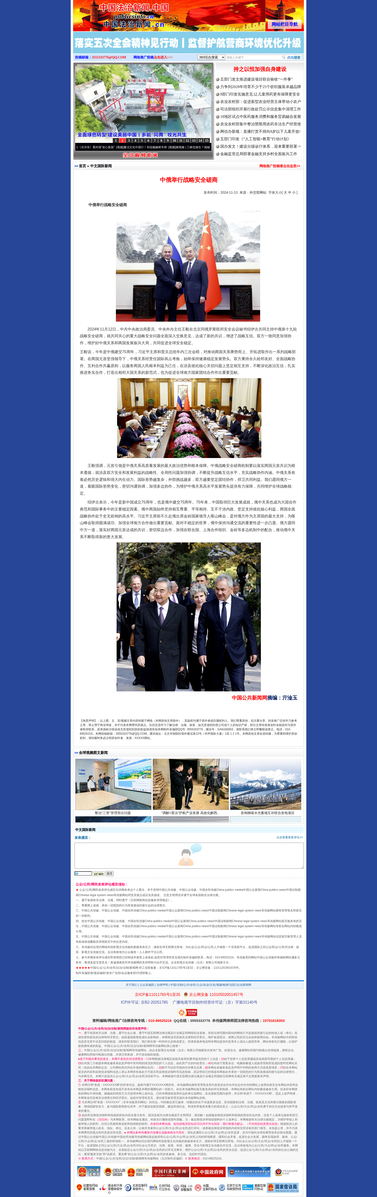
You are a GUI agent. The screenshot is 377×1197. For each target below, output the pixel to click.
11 (180, 140)
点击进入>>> (163, 57)
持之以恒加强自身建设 (259, 69)
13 (193, 140)
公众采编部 (147, 985)
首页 (82, 166)
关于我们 (131, 985)
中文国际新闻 (101, 166)
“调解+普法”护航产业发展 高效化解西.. (191, 816)
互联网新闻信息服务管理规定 (149, 900)
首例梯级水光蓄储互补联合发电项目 (268, 816)
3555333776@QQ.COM (109, 57)
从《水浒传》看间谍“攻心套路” (98, 147)
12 (187, 140)
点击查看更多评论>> (289, 837)
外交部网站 (258, 192)
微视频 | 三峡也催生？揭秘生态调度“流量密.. (207, 147)
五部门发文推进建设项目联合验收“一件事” (256, 79)
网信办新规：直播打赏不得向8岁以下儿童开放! (260, 131)
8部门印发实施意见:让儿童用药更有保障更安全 (260, 94)
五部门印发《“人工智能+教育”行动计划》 (255, 139)
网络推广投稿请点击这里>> (279, 166)
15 (206, 140)
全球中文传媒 (112, 14)
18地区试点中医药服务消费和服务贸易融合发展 (260, 117)
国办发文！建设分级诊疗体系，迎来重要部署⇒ (260, 146)
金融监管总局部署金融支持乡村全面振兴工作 (258, 154)
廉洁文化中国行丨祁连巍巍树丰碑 (148, 147)
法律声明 (162, 985)
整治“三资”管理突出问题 (113, 816)
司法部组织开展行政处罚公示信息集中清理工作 (260, 109)
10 (174, 140)
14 (200, 140)
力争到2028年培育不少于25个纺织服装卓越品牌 (260, 87)
